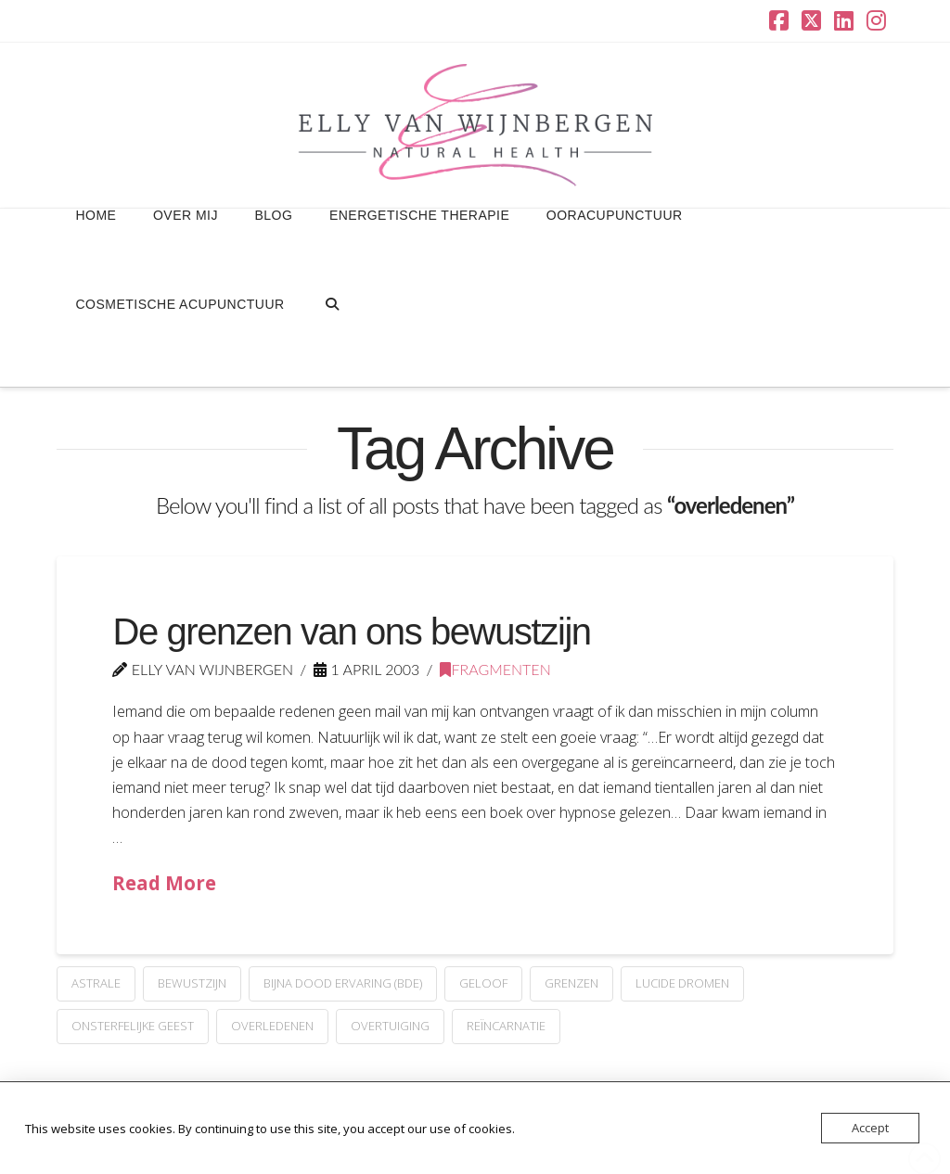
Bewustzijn (192, 983)
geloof (483, 983)
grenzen (571, 983)
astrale (96, 983)
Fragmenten (495, 669)
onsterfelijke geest (132, 1025)
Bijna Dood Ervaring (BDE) (342, 983)
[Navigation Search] (331, 342)
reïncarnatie (506, 1025)
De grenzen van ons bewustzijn (351, 631)
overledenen (272, 1025)
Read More (164, 883)
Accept (870, 1127)
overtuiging (390, 1025)
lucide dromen (682, 983)
